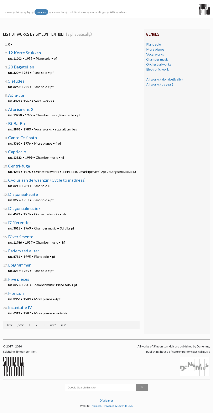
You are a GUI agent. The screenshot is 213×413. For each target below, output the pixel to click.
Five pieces (18, 279)
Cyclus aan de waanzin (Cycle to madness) (46, 179)
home (8, 12)
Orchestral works (158, 64)
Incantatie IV (20, 307)
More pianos (155, 49)
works (41, 12)
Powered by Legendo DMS (118, 405)
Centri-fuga (19, 165)
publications (77, 12)
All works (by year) (159, 84)
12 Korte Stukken (24, 52)
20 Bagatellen (21, 66)
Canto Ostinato (22, 137)
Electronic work (157, 69)
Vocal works (155, 54)
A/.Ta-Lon (16, 95)
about (123, 12)
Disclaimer (106, 400)
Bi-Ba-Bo (16, 123)
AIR (112, 12)
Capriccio (17, 151)
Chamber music (157, 59)
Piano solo (153, 44)
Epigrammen (19, 264)
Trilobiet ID (96, 405)
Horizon (16, 293)
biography (23, 12)
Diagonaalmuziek (24, 208)
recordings (98, 12)
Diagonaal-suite (23, 194)
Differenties (19, 222)
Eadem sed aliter (23, 250)
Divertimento (20, 236)
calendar (58, 12)
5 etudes (16, 80)
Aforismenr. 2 (20, 109)
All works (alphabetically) (164, 79)
